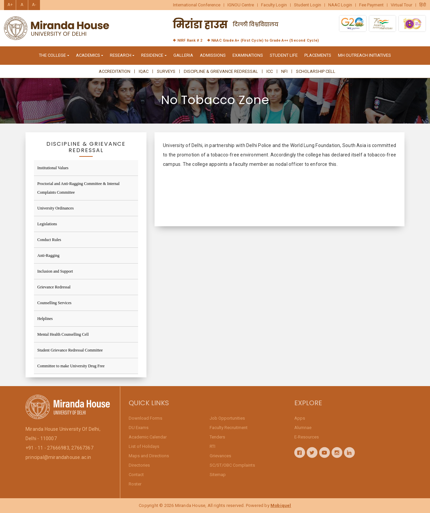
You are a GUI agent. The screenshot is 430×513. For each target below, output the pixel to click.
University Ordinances (55, 208)
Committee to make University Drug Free (70, 366)
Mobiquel (280, 505)
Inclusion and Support (55, 271)
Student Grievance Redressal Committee (70, 350)
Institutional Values (53, 168)
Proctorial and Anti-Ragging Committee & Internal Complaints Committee (78, 188)
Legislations (47, 224)
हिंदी (422, 5)
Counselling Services (54, 302)
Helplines (45, 318)
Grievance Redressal (54, 287)
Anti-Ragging (48, 255)
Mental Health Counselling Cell (63, 334)
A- (34, 4)
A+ (10, 4)
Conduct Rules (49, 239)
